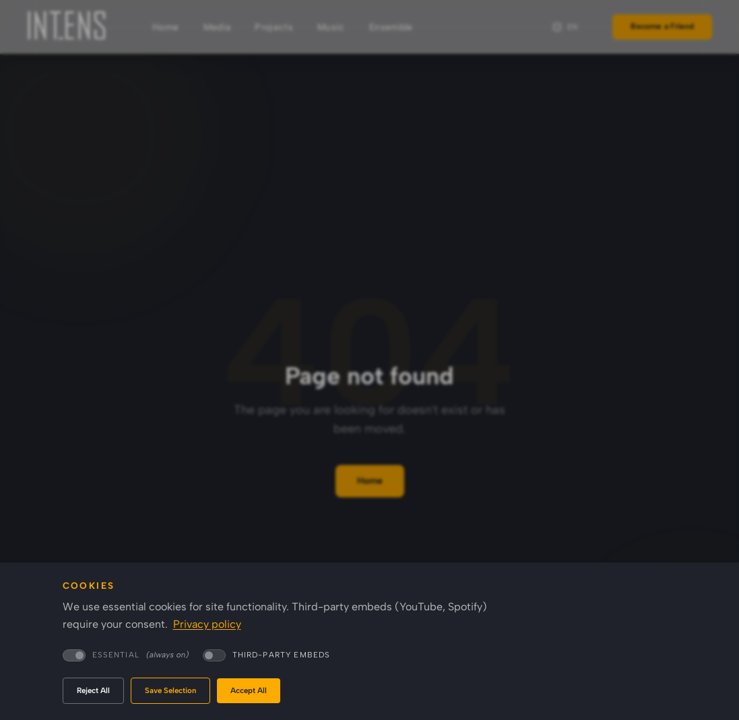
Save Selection (170, 690)
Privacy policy (207, 624)
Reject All (93, 690)
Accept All (248, 690)
